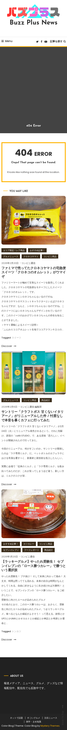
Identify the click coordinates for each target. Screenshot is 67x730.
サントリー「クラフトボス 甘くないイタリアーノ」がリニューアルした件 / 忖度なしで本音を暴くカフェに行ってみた (32, 416)
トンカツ (16, 631)
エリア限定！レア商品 (14, 250)
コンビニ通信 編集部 (31, 407)
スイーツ (16, 337)
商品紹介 (45, 400)
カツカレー (28, 543)
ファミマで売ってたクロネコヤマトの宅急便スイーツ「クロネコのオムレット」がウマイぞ (33, 273)
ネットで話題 (16, 718)
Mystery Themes (50, 725)
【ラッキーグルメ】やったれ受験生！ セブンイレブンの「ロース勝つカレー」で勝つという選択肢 (33, 566)
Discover (8, 346)
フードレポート (31, 549)
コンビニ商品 (50, 256)
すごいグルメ (33, 718)
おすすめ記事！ (37, 250)
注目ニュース (50, 718)
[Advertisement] (33, 88)
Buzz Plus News (34, 23)
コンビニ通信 (28, 263)
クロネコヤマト (30, 256)
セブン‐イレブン (11, 549)
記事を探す (58, 41)
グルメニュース (10, 256)
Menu (7, 41)
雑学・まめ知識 (33, 721)
